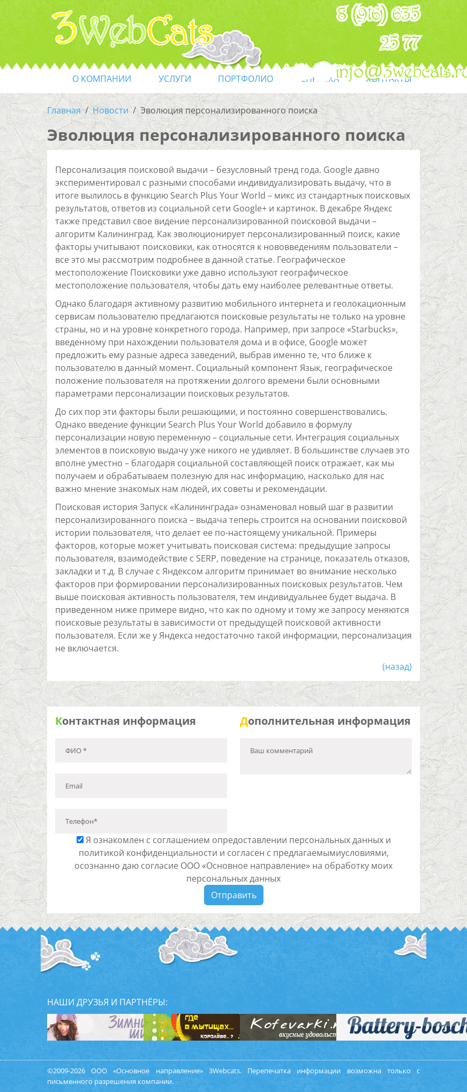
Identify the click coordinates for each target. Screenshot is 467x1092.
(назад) (397, 666)
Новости (111, 110)
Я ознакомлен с (233, 859)
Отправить (234, 895)
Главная (64, 110)
